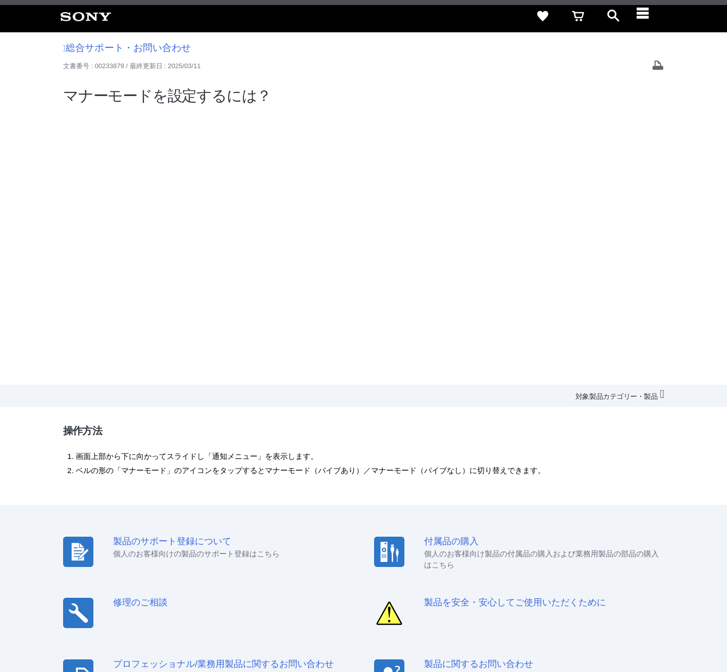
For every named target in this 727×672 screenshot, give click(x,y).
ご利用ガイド (616, 533)
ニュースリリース (535, 551)
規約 (654, 533)
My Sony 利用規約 (634, 551)
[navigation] (648, 16)
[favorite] (542, 16)
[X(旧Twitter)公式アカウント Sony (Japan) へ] (607, 576)
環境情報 (585, 551)
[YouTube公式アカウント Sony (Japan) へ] (629, 576)
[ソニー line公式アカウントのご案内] (586, 576)
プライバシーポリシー (138, 631)
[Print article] (658, 66)
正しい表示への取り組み (212, 631)
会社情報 (393, 551)
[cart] (578, 16)
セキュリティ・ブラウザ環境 (450, 533)
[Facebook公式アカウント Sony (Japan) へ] (651, 576)
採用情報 (430, 551)
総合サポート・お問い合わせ (127, 47)
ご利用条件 (82, 631)
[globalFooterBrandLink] (623, 637)
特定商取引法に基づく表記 (544, 533)
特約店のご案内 (476, 551)
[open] (613, 16)
